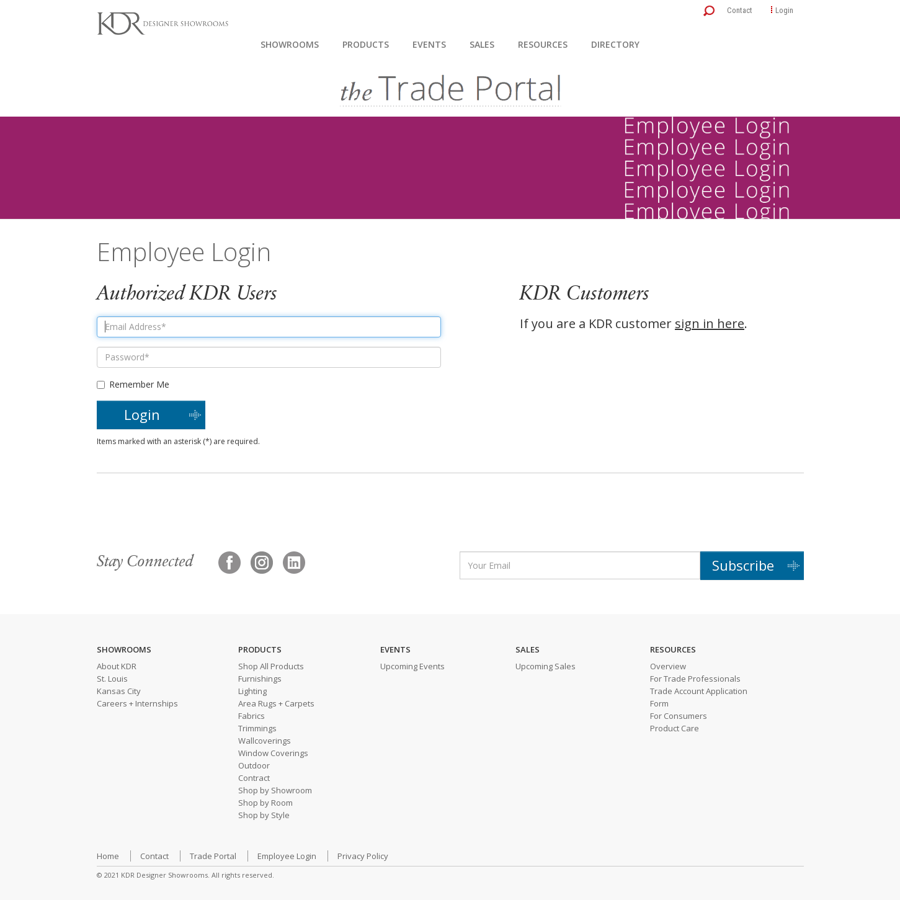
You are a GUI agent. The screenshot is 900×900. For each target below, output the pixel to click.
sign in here (709, 323)
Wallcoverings (264, 740)
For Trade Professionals (695, 678)
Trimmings (257, 728)
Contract (254, 777)
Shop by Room (265, 802)
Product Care (674, 728)
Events (429, 44)
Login (784, 10)
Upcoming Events (412, 666)
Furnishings (260, 678)
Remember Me (133, 384)
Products (365, 44)
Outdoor (254, 765)
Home (108, 856)
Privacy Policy (362, 856)
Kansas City (119, 691)
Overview (668, 666)
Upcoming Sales (545, 666)
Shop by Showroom (275, 790)
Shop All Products (271, 666)
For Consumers (678, 715)
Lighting (252, 691)
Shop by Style (264, 815)
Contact (739, 10)
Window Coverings (273, 753)
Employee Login (286, 856)
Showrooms (290, 44)
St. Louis (112, 678)
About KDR (116, 666)
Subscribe (743, 565)
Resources (543, 44)
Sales (482, 44)
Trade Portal (213, 856)
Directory (615, 44)
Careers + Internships (137, 703)
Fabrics (251, 715)
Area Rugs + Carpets (276, 703)
